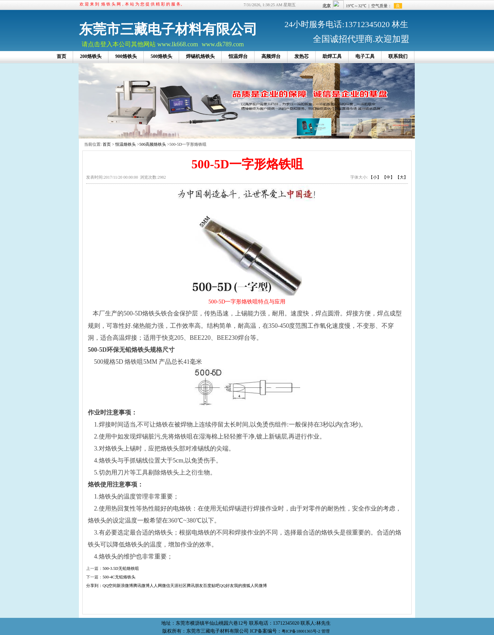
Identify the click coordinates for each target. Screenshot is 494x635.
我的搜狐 (242, 585)
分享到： (94, 585)
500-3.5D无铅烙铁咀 (121, 568)
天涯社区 (178, 585)
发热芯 (301, 56)
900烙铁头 (126, 56)
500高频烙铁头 (152, 144)
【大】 (402, 177)
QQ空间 (110, 585)
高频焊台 (271, 56)
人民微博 (258, 585)
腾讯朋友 (195, 585)
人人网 (156, 585)
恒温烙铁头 (125, 144)
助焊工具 (332, 56)
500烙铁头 (161, 56)
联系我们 (398, 56)
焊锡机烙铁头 (200, 56)
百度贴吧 (211, 585)
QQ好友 (227, 585)
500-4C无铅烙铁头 (119, 577)
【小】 (375, 177)
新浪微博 (125, 585)
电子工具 (365, 56)
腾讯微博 (141, 585)
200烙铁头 (91, 56)
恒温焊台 (238, 56)
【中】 (388, 177)
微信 (166, 585)
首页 (61, 56)
